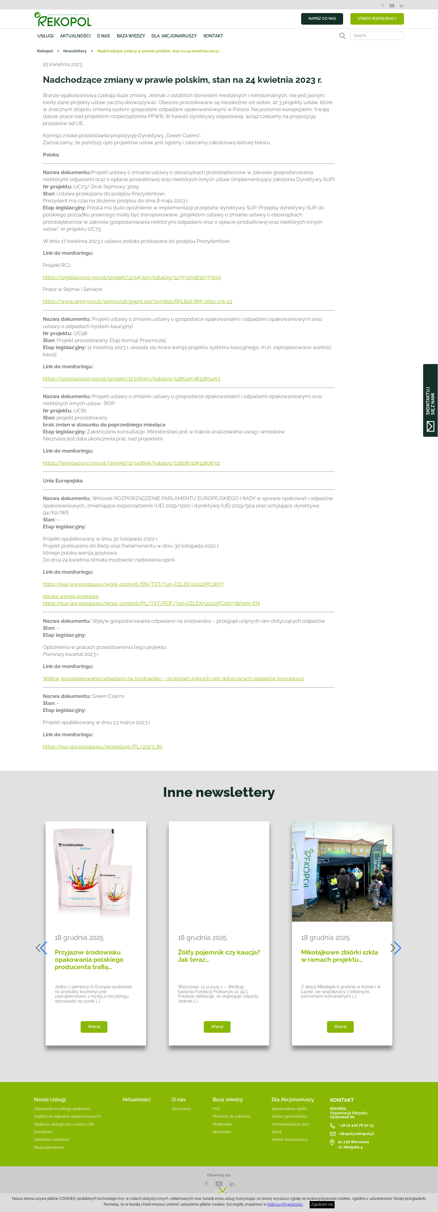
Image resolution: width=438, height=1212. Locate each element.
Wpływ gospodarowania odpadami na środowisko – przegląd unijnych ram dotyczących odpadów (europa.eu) (173, 678)
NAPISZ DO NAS (322, 18)
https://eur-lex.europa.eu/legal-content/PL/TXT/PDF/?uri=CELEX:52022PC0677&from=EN (151, 603)
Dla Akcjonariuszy (293, 1099)
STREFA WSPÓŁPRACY (377, 18)
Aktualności (75, 35)
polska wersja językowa (71, 596)
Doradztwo (43, 1132)
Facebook (383, 5)
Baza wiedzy (131, 35)
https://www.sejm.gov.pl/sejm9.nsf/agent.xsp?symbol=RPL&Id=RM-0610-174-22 (137, 301)
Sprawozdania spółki (289, 1109)
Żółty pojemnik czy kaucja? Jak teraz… (219, 956)
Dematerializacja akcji (290, 1124)
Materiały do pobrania (231, 1116)
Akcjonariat (181, 1109)
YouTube (392, 5)
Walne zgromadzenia (290, 1116)
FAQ (216, 1109)
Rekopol (45, 50)
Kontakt (213, 35)
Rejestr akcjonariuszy (290, 1139)
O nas (103, 35)
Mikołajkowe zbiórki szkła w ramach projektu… (339, 956)
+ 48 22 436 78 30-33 (356, 1125)
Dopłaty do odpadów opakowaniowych (67, 1116)
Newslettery (75, 50)
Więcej (94, 1027)
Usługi (45, 35)
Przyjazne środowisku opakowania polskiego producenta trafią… (89, 960)
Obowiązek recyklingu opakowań (62, 1109)
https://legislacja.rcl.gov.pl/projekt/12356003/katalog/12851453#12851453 (131, 379)
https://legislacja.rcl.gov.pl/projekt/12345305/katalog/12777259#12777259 (132, 277)
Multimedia (222, 1124)
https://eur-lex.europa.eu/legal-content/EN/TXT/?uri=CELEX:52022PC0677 (133, 584)
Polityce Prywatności (285, 1204)
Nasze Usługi (50, 1099)
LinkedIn (401, 5)
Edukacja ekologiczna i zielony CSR (64, 1124)
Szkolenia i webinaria (52, 1139)
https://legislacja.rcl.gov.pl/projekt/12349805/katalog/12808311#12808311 (131, 463)
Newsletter (222, 1132)
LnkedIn (232, 1183)
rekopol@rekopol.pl (356, 1134)
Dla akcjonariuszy (174, 35)
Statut (277, 1132)
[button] (42, 948)
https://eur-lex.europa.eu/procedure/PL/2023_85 (102, 747)
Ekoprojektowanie (49, 1147)
